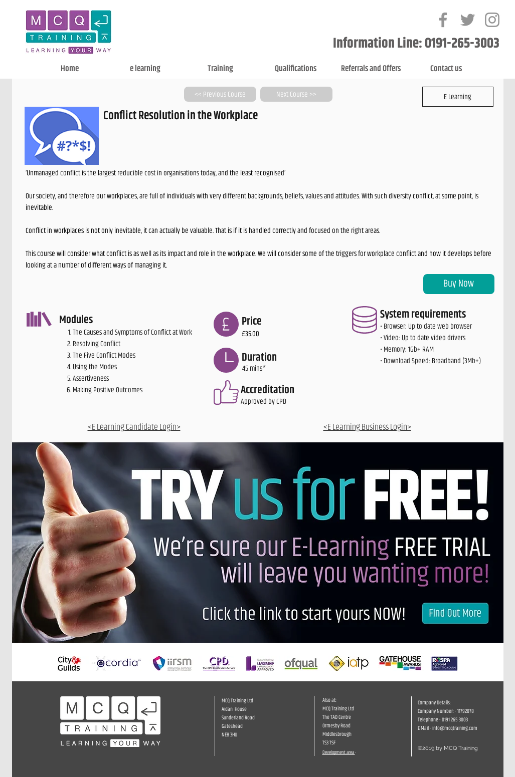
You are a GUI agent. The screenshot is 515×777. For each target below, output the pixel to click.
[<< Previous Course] (220, 94)
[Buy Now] (458, 284)
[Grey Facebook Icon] (443, 20)
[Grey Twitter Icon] (467, 20)
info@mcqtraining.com (454, 728)
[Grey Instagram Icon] (492, 20)
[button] (457, 97)
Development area (338, 752)
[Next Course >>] (296, 94)
